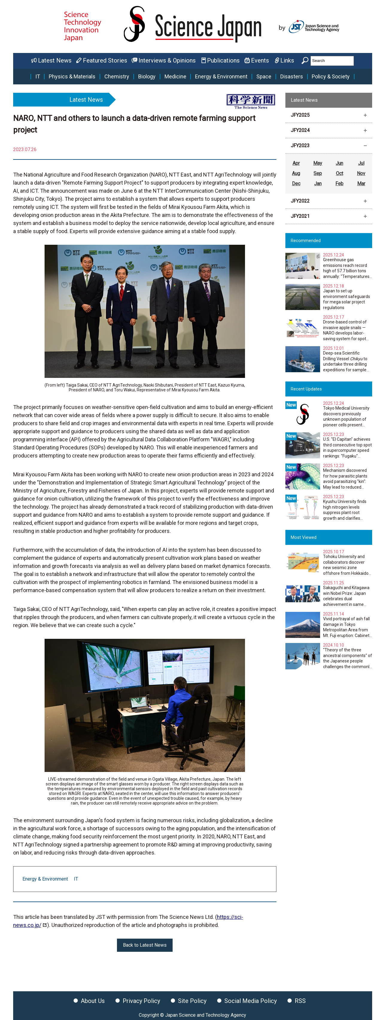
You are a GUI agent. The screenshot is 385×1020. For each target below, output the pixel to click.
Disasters (291, 76)
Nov (361, 173)
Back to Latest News (145, 945)
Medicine (175, 76)
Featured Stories (105, 60)
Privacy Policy (141, 1000)
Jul (361, 163)
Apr (296, 163)
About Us (93, 1000)
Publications (223, 60)
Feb (339, 183)
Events (260, 60)
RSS (300, 1000)
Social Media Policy (250, 1000)
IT (37, 76)
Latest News (54, 60)
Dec (296, 183)
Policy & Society (331, 76)
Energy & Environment (221, 76)
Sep (318, 173)
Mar (361, 183)
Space (263, 76)
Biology (147, 76)
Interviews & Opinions (167, 60)
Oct (339, 173)
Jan (318, 183)
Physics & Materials (72, 76)
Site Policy (192, 1000)
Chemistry (116, 76)
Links (287, 60)
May (317, 163)
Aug (296, 173)
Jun (339, 163)
